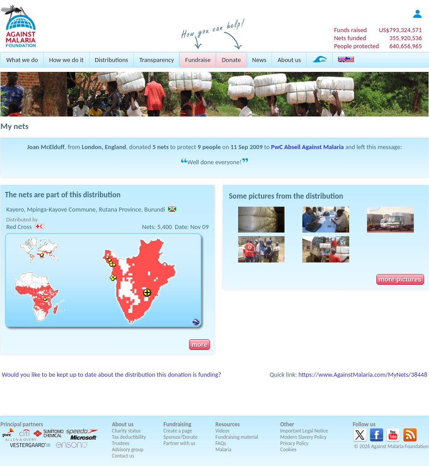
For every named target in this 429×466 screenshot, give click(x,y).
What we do (22, 60)
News (259, 60)
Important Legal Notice (304, 431)
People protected (356, 46)
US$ (400, 30)
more (199, 344)
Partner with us (180, 443)
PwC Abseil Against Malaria (307, 147)
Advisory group (128, 449)
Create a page (178, 431)
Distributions (111, 60)
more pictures (400, 279)
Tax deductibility (129, 437)
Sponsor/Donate (181, 437)
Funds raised (350, 30)
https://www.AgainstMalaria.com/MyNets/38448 (362, 374)
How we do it (66, 60)
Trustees (120, 443)
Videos (222, 431)
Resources (227, 424)
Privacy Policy (294, 443)
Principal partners (21, 424)
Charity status (126, 431)
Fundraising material (236, 437)
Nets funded (350, 38)
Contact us (123, 456)
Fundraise (197, 60)
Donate (231, 60)
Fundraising (177, 424)
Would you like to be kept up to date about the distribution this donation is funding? (111, 374)
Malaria (223, 449)
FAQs (220, 443)
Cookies (288, 449)
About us (289, 60)
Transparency (156, 60)
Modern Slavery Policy (303, 437)
